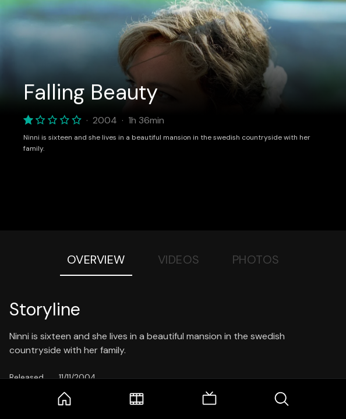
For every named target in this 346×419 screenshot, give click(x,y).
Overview (96, 259)
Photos (256, 259)
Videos (179, 259)
